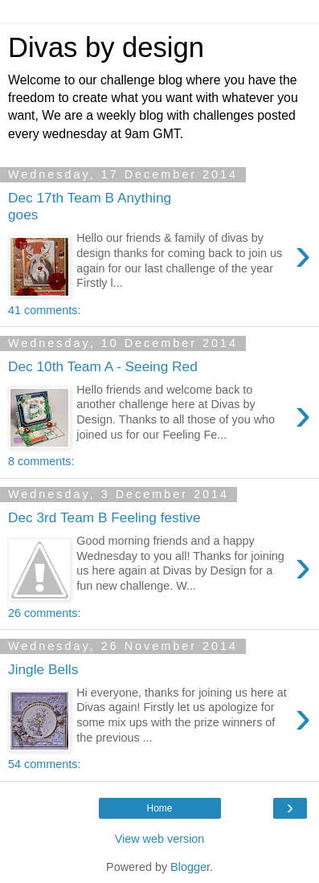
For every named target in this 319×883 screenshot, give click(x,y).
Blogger (190, 867)
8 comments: (41, 461)
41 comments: (44, 310)
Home (159, 808)
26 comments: (44, 613)
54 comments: (44, 764)
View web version (160, 838)
